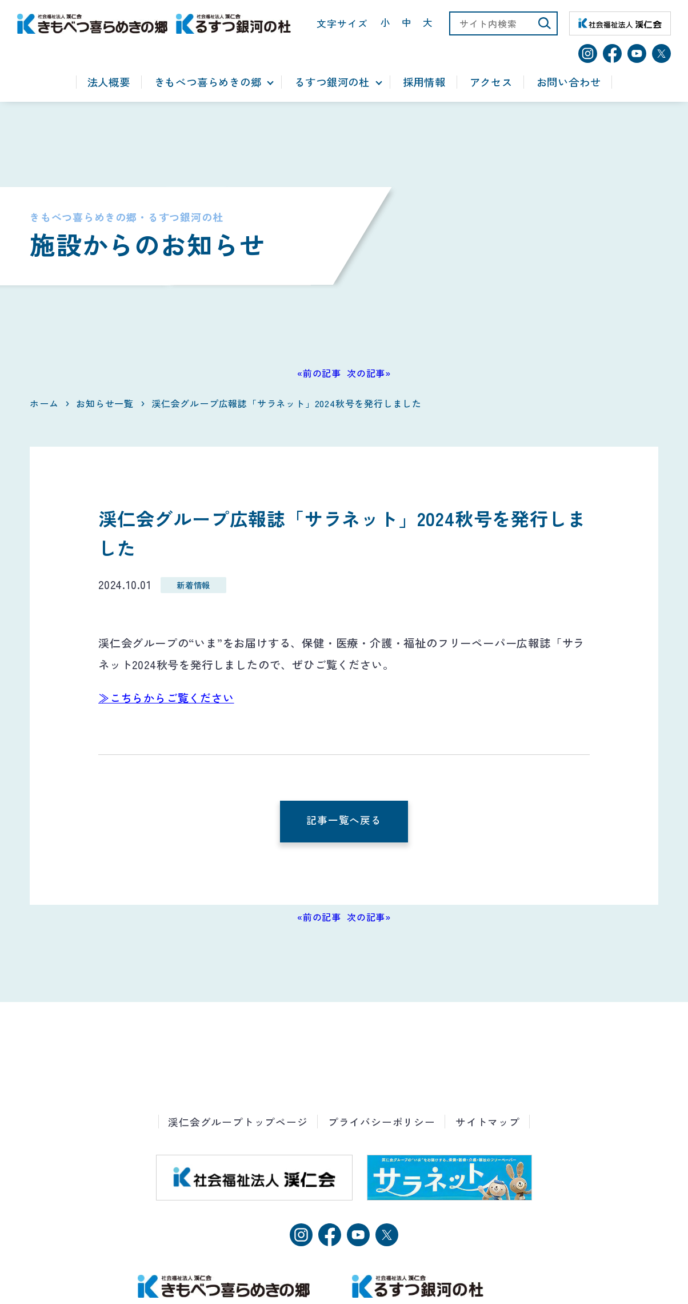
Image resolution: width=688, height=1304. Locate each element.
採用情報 (424, 82)
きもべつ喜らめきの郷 (208, 82)
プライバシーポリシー (381, 1122)
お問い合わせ (569, 82)
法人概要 (108, 82)
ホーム (44, 403)
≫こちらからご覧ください (166, 698)
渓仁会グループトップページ (237, 1122)
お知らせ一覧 (105, 403)
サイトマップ (487, 1122)
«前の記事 (319, 373)
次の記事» (369, 373)
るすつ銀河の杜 (332, 82)
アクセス (491, 82)
